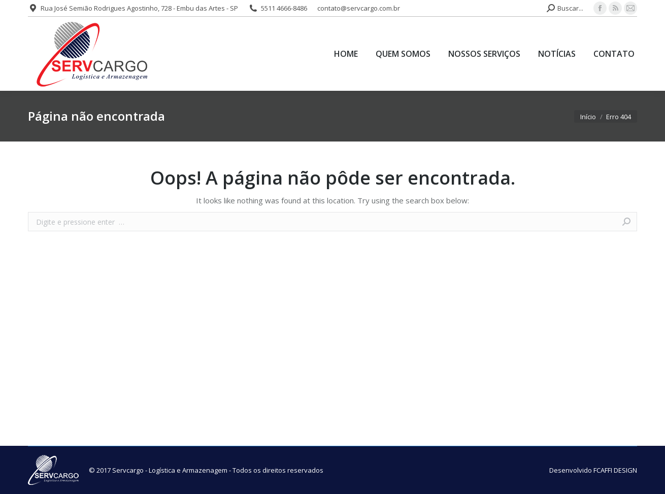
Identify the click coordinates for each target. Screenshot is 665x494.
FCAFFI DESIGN (615, 470)
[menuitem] (346, 54)
